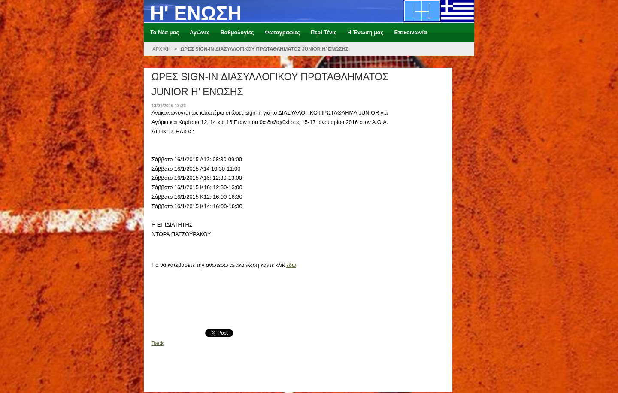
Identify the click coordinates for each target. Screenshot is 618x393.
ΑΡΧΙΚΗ (161, 48)
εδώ (291, 265)
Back (157, 343)
